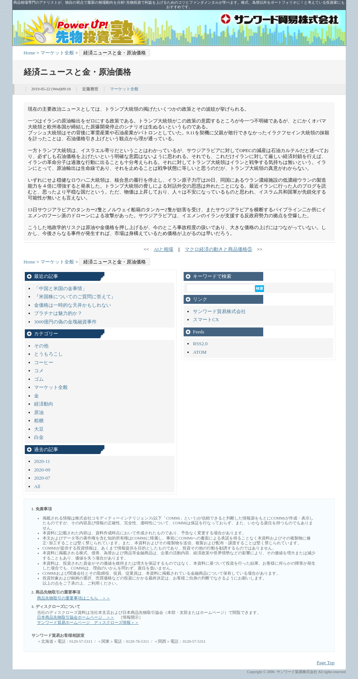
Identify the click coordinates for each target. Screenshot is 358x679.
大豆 (39, 429)
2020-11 (42, 461)
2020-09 (42, 470)
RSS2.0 (200, 343)
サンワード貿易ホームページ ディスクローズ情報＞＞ (88, 622)
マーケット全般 (57, 53)
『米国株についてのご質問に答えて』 (75, 296)
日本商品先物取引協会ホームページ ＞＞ (75, 617)
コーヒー (43, 362)
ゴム (39, 379)
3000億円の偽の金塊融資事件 (65, 322)
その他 (41, 346)
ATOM (200, 352)
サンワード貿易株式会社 (219, 311)
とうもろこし (48, 354)
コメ (39, 370)
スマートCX (206, 319)
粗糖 (39, 420)
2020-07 (42, 478)
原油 (39, 412)
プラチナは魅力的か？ (58, 313)
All (37, 486)
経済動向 (43, 404)
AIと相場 (163, 249)
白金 (39, 437)
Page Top (325, 662)
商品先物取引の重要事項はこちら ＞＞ (73, 598)
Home (30, 53)
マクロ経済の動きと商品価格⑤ (218, 249)
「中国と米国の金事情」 (60, 288)
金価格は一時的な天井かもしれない (72, 305)
